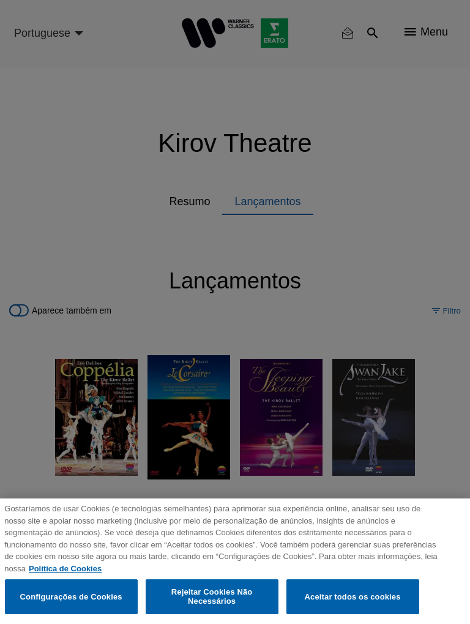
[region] (235, 561)
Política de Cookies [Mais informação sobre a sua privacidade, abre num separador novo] (65, 568)
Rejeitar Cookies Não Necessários (212, 596)
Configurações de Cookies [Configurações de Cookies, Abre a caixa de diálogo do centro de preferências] (71, 596)
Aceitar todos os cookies (353, 596)
